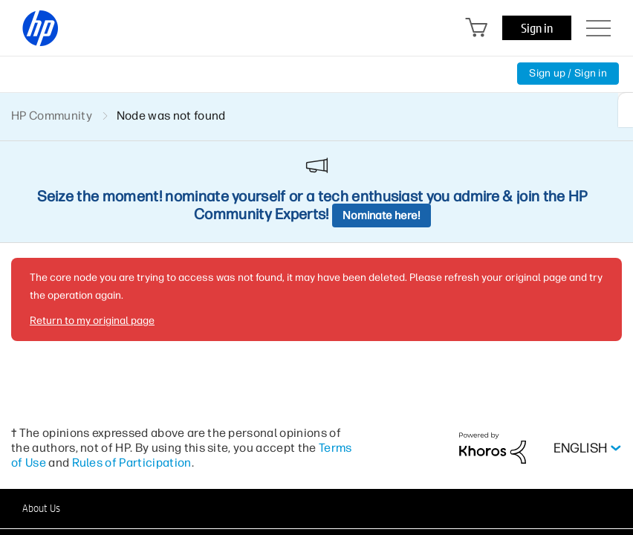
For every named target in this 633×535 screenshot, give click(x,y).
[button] (316, 508)
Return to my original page (92, 320)
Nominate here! (382, 215)
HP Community (51, 115)
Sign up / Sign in (568, 73)
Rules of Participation (132, 462)
